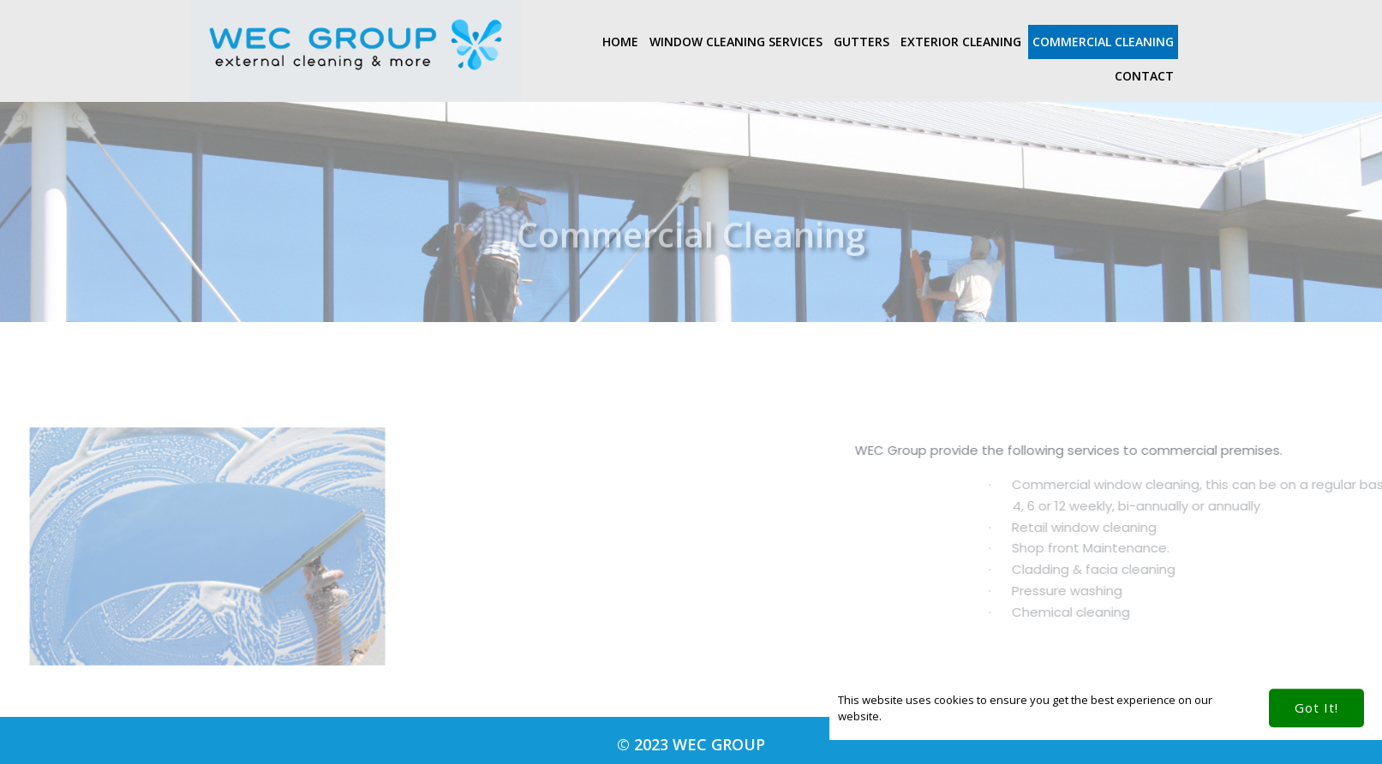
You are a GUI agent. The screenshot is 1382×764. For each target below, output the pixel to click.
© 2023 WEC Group (691, 744)
